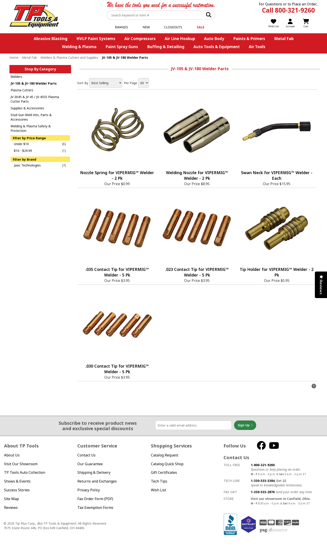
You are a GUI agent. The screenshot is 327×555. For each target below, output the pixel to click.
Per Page (130, 83)
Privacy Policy (88, 490)
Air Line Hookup (180, 38)
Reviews (11, 507)
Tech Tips (159, 481)
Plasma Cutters (22, 90)
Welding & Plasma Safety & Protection (31, 128)
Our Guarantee (90, 463)
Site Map (11, 498)
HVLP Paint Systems (95, 38)
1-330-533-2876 (263, 492)
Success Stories (17, 490)
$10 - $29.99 (23, 150)
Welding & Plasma (79, 46)
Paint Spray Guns (121, 46)
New (146, 27)
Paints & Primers (249, 38)
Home (13, 57)
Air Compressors (140, 38)
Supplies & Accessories (27, 108)
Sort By (82, 83)
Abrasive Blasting (50, 38)
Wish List (158, 490)
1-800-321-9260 (263, 465)
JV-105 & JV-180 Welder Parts (34, 83)
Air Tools (257, 46)
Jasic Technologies (27, 165)
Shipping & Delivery (93, 472)
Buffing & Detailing (165, 46)
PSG (274, 530)
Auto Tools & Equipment (216, 46)
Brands (121, 27)
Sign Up (245, 425)
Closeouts (173, 27)
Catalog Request (164, 455)
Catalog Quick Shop (167, 463)
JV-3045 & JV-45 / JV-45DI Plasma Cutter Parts (35, 99)
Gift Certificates (164, 472)
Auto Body (214, 38)
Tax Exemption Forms (95, 507)
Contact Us (86, 455)
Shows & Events (17, 481)
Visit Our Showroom (21, 463)
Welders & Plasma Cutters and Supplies (69, 57)
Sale (200, 27)
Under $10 (21, 144)
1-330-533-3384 (263, 481)
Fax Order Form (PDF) (95, 498)
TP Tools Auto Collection (24, 472)
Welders (16, 76)
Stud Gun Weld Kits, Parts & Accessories (31, 117)
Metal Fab (283, 38)
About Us (12, 455)
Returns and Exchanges (97, 481)
